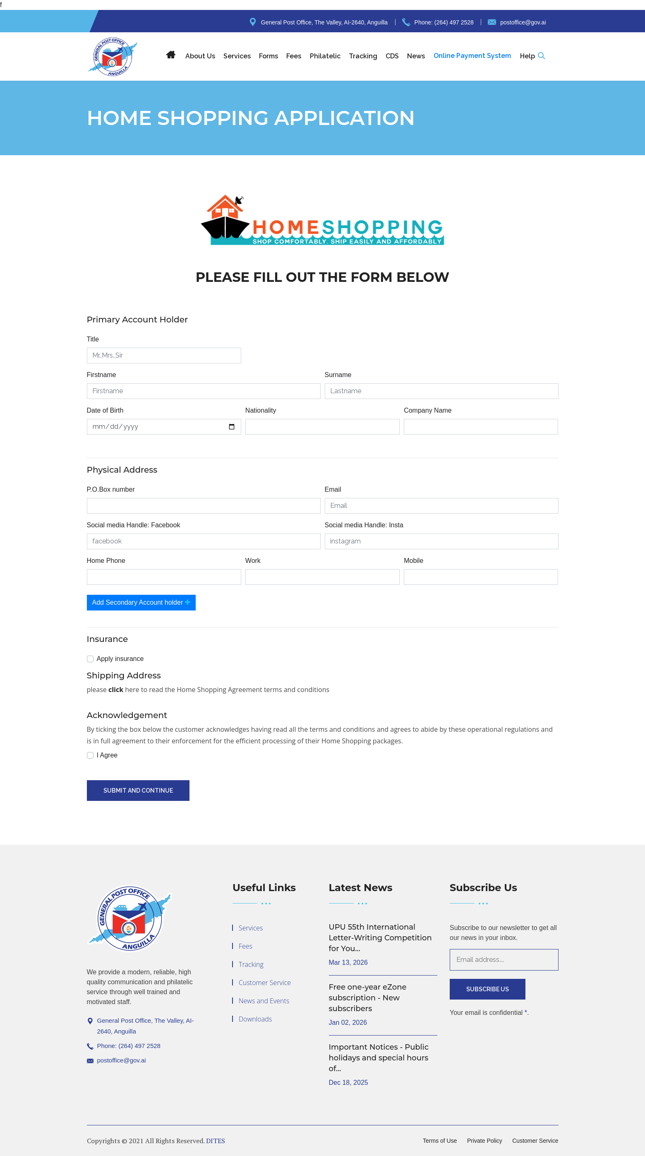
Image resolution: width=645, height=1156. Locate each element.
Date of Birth (105, 410)
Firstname (101, 374)
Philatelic (325, 56)
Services (237, 56)
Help (527, 56)
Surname (338, 374)
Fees (293, 56)
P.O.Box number (111, 489)
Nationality (260, 410)
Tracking (363, 56)
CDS (392, 56)
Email (333, 489)
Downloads (255, 1019)
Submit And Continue (138, 790)
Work (253, 560)
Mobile (413, 560)
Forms (268, 56)
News (416, 56)
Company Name (428, 410)
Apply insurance (120, 658)
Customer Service (265, 982)
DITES (215, 1140)
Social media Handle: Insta (364, 525)
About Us (200, 56)
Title (93, 339)
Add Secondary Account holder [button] (141, 602)
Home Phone (106, 560)
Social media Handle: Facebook (133, 525)
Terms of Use (440, 1140)
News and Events (264, 1000)
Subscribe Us (487, 989)
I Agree (107, 755)
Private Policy (484, 1140)
